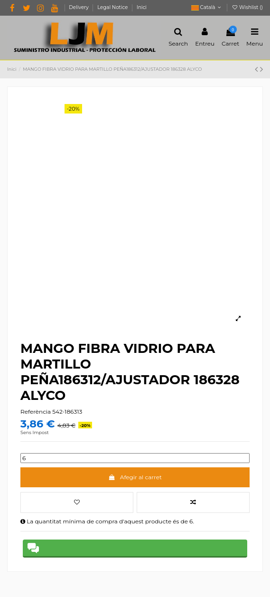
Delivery (79, 7)
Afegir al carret (135, 477)
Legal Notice (113, 7)
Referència (35, 411)
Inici (142, 7)
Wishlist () (247, 7)
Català (207, 7)
